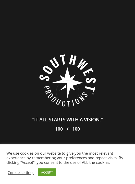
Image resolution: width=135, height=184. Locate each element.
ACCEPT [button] (47, 172)
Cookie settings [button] (21, 172)
